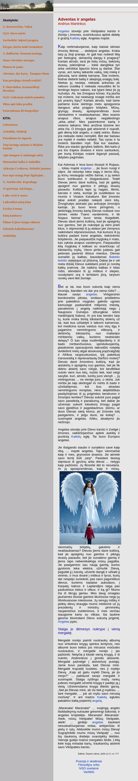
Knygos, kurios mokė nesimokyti (22, 47)
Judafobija (9, 235)
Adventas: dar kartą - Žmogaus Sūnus (26, 73)
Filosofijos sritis (89, 765)
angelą (97, 700)
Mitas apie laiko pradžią (17, 104)
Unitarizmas (10, 124)
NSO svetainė (89, 768)
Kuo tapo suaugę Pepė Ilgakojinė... (24, 175)
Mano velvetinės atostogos (18, 60)
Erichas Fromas (12, 208)
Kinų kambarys (12, 215)
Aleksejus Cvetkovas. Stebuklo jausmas (27, 168)
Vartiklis (88, 772)
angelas (86, 168)
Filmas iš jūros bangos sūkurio (21, 222)
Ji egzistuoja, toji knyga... (18, 188)
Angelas (63, 31)
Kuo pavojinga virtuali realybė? (22, 80)
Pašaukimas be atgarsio (17, 138)
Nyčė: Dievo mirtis (14, 33)
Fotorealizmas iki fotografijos (21, 110)
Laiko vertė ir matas (15, 195)
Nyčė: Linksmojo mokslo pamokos (24, 97)
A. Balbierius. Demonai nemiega (22, 53)
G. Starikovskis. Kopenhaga (20, 182)
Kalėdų (75, 38)
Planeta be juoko (13, 67)
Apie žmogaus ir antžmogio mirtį (23, 155)
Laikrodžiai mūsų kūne (17, 202)
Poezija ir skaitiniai (89, 761)
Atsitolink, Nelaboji (15, 131)
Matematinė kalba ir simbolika (21, 162)
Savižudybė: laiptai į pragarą (20, 40)
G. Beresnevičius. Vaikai (17, 26)
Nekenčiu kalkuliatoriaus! (18, 229)
